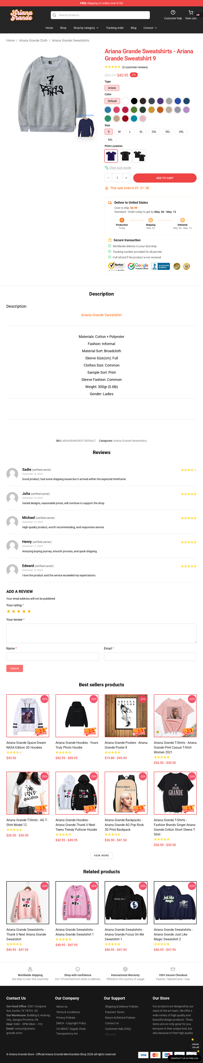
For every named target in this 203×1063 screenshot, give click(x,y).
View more (101, 855)
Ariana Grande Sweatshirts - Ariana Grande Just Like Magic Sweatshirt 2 (173, 934)
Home (10, 40)
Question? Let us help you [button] (184, 1058)
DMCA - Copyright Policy (71, 1023)
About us (61, 1006)
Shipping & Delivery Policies (121, 1006)
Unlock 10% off (195, 1045)
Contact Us (112, 1023)
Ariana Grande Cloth (33, 40)
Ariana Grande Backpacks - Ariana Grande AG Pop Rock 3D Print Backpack (124, 825)
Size (107, 125)
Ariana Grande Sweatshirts (70, 40)
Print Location (114, 146)
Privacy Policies (65, 1017)
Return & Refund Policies (120, 1017)
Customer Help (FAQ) (118, 1028)
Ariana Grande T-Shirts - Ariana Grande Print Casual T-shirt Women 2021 (175, 747)
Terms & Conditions (68, 1012)
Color (108, 94)
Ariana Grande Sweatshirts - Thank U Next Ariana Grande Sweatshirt (26, 934)
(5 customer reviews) (135, 67)
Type (108, 81)
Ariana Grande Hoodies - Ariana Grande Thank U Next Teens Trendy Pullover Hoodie (76, 825)
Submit (14, 668)
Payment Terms (114, 1012)
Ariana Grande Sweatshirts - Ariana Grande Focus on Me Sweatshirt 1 (124, 934)
